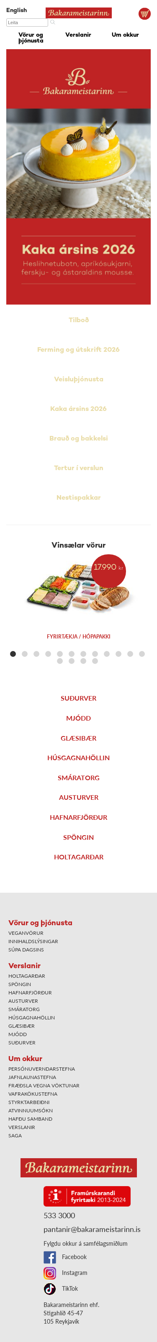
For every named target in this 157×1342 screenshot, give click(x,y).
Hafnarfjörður (78, 817)
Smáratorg (79, 777)
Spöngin (78, 837)
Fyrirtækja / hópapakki (79, 636)
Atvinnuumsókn (30, 1110)
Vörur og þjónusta (31, 38)
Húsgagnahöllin (78, 757)
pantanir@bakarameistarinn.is (92, 1229)
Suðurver (78, 698)
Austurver (78, 797)
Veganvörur (26, 933)
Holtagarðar (78, 857)
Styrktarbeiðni (28, 1102)
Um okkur (125, 35)
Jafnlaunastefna (32, 1077)
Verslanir (78, 35)
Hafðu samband (30, 1119)
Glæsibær (78, 738)
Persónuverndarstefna (41, 1069)
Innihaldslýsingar (33, 941)
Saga (15, 1135)
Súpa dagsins (26, 949)
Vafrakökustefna (32, 1094)
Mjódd (78, 718)
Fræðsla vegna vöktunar (44, 1085)
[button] (13, 654)
